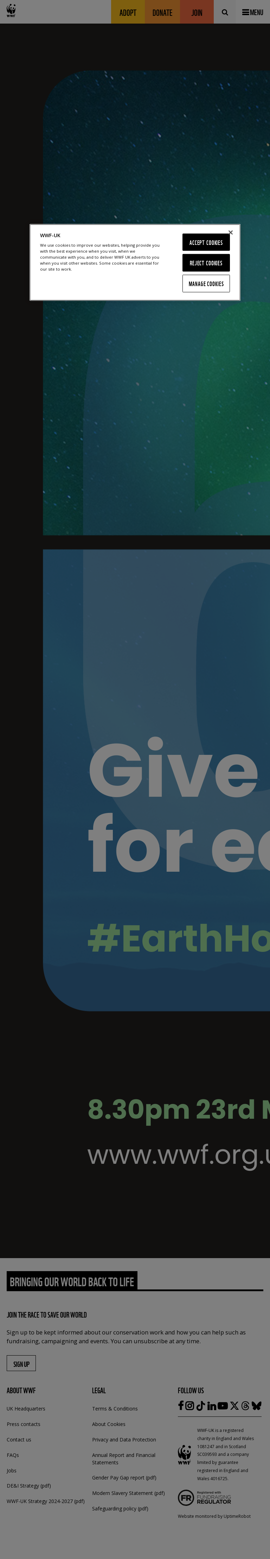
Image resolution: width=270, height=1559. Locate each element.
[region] (135, 262)
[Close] (230, 232)
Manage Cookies (206, 283)
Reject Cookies (206, 263)
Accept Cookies (206, 242)
